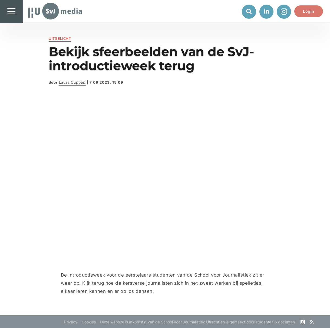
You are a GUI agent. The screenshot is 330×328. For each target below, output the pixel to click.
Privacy (70, 322)
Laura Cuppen (72, 82)
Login (308, 11)
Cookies (89, 322)
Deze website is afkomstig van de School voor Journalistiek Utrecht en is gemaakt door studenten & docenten (197, 322)
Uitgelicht (60, 38)
